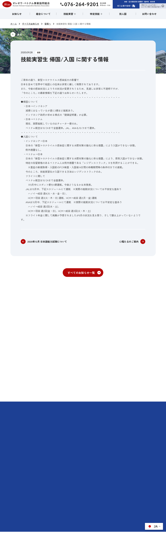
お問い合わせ (149, 14)
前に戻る (39, 34)
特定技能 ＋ (96, 14)
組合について (43, 14)
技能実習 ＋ (69, 14)
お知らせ (17, 14)
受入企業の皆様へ (126, 5)
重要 (39, 52)
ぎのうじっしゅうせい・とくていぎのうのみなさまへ (152, 6)
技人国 (122, 14)
